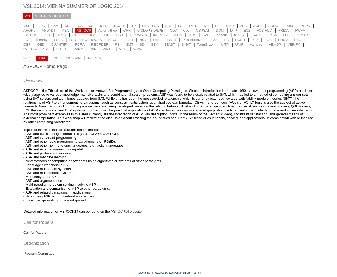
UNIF (239, 44)
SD (142, 44)
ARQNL (29, 30)
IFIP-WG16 (138, 35)
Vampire (256, 44)
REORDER (100, 44)
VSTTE (61, 49)
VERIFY (294, 44)
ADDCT (274, 26)
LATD (193, 26)
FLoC (40, 26)
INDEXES (62, 16)
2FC (243, 26)
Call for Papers (34, 232)
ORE (157, 40)
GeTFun (29, 35)
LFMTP (302, 35)
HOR (106, 35)
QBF (26, 44)
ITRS (192, 35)
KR (206, 26)
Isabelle (222, 35)
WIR (93, 49)
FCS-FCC (264, 30)
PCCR (240, 40)
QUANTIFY (59, 44)
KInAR (239, 35)
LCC (286, 35)
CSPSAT (202, 30)
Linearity (40, 40)
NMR (230, 26)
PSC (297, 40)
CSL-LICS (85, 26)
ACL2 (257, 26)
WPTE (108, 49)
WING (78, 49)
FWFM (300, 30)
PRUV (283, 40)
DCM (220, 30)
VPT (46, 49)
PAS (214, 40)
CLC (173, 30)
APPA (305, 26)
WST (123, 49)
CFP (26, 58)
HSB (119, 35)
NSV (143, 40)
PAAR (171, 40)
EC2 (247, 30)
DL (217, 26)
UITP (225, 44)
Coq (186, 30)
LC (180, 26)
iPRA (178, 35)
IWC (206, 35)
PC (226, 40)
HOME (42, 58)
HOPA (91, 35)
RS (117, 44)
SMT (129, 44)
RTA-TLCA (150, 26)
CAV (54, 26)
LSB (72, 40)
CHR (127, 30)
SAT (168, 26)
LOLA (58, 40)
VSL (27, 16)
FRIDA (283, 30)
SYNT (186, 44)
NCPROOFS (92, 40)
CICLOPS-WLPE (150, 30)
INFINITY (160, 35)
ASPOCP (84, 30)
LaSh (273, 35)
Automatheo (107, 30)
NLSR (128, 40)
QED (41, 44)
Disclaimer (144, 272)
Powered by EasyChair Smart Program (177, 272)
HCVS (61, 35)
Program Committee (38, 253)
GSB (46, 35)
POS (268, 40)
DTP (233, 30)
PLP (254, 40)
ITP (133, 26)
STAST (169, 44)
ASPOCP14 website (126, 211)
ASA (65, 30)
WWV (137, 49)
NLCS (113, 40)
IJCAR (119, 26)
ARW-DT (48, 30)
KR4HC (256, 35)
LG (25, 40)
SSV (154, 44)
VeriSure (30, 49)
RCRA (80, 44)
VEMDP (275, 44)
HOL (75, 35)
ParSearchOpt (193, 40)
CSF (68, 26)
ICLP (104, 26)
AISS (290, 26)
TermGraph (206, 44)
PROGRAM (43, 16)
